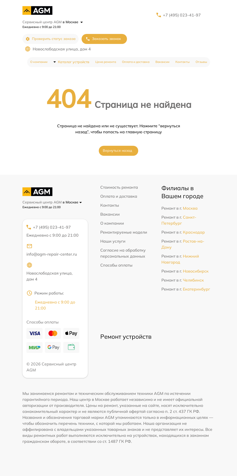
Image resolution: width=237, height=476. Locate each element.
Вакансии (162, 62)
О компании (38, 62)
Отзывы (201, 62)
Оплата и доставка (135, 62)
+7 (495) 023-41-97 (182, 14)
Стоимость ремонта (119, 187)
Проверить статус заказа (50, 38)
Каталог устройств (73, 62)
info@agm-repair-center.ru (51, 250)
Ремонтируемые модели (123, 232)
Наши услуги (112, 241)
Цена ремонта (105, 62)
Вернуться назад (117, 150)
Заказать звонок (103, 38)
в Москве (73, 22)
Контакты (182, 62)
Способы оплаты (116, 265)
